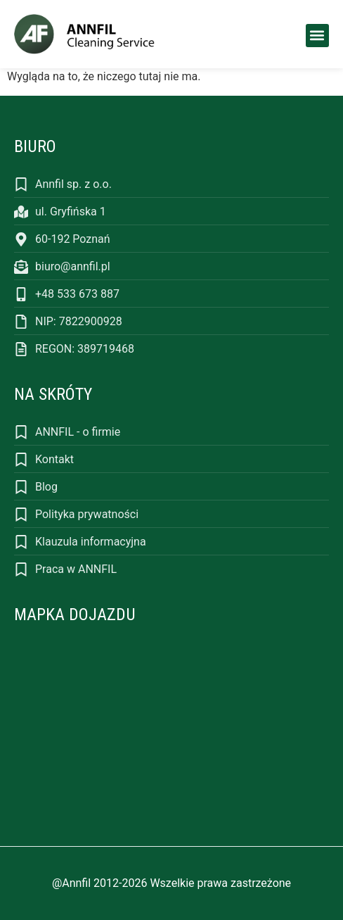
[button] (317, 35)
